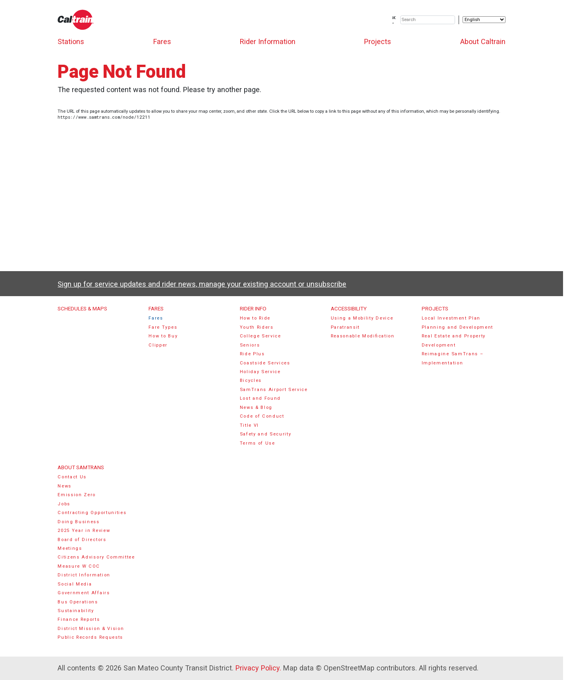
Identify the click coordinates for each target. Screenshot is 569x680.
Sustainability (76, 610)
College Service (260, 336)
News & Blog (256, 407)
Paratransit (345, 327)
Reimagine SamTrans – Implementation (453, 358)
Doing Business (79, 521)
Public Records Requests (90, 637)
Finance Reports (79, 619)
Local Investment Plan (451, 318)
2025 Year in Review (84, 530)
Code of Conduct (262, 416)
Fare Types (163, 327)
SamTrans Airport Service (274, 389)
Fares (162, 41)
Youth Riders (257, 327)
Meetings (70, 548)
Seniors (250, 345)
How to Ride (255, 318)
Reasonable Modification (363, 336)
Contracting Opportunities (92, 512)
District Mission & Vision (91, 628)
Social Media (75, 584)
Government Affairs (84, 592)
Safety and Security (265, 434)
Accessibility (348, 308)
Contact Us (72, 477)
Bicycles (251, 380)
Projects (377, 41)
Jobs (64, 504)
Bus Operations (78, 602)
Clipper (158, 345)
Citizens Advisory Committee (96, 557)
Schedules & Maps (82, 308)
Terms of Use (257, 443)
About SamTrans (81, 467)
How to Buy (163, 336)
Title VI (249, 425)
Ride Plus (252, 353)
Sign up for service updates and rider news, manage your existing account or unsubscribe (202, 284)
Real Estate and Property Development (454, 340)
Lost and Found (260, 398)
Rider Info (253, 308)
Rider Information (267, 41)
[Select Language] (484, 19)
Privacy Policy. (258, 668)
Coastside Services (265, 363)
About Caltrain (482, 41)
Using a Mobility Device (362, 318)
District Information (84, 575)
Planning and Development (457, 327)
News (64, 486)
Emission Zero (77, 494)
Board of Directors (82, 539)
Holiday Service (260, 371)
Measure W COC (79, 566)
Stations (71, 41)
